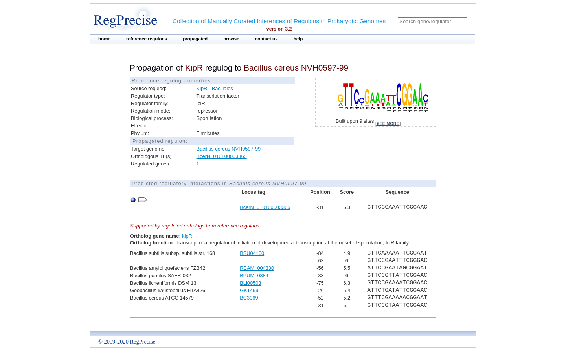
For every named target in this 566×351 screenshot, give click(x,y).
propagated (195, 38)
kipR (187, 236)
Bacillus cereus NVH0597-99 (229, 149)
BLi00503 (250, 283)
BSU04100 (252, 253)
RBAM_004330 (257, 268)
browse (231, 38)
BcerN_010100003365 (222, 156)
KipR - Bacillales (215, 88)
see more (388, 123)
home (104, 38)
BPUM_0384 (254, 275)
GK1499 (249, 290)
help (298, 38)
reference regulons (146, 38)
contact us (266, 38)
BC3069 (249, 298)
